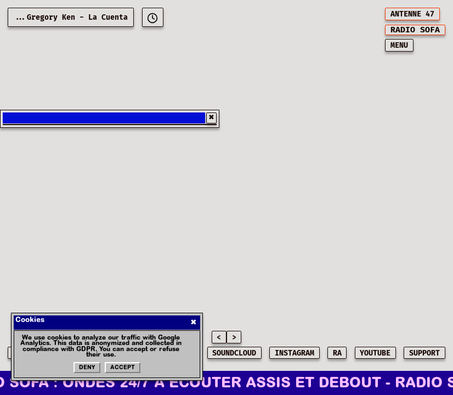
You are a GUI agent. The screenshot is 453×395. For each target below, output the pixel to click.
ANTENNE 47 (412, 14)
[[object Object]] (152, 17)
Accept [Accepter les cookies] (122, 368)
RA (337, 353)
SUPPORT (424, 353)
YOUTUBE (375, 353)
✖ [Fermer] (193, 322)
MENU (399, 45)
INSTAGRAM (294, 353)
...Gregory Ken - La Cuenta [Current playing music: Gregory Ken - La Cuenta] (71, 17)
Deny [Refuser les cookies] (87, 368)
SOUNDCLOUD (234, 353)
